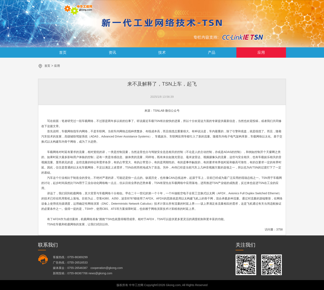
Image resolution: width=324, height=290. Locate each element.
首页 (63, 52)
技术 (162, 52)
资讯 (112, 52)
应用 (261, 52)
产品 (211, 52)
